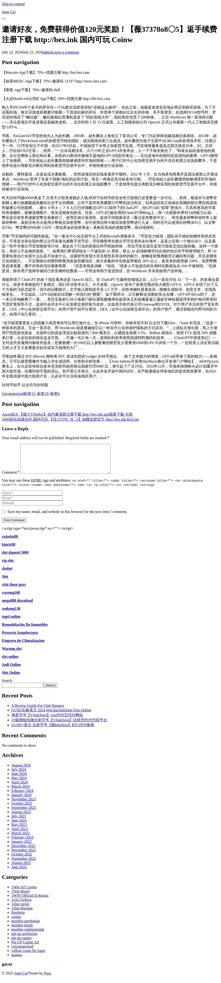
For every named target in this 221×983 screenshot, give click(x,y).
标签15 (29, 394)
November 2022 (23, 856)
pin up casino (21, 944)
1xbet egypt (20, 910)
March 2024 (20, 792)
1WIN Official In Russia (29, 901)
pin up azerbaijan (24, 939)
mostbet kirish (22, 931)
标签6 (55, 394)
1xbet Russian (22, 914)
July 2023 (18, 822)
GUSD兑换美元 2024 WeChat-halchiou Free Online (51, 716)
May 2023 (19, 830)
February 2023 (22, 843)
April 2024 (19, 788)
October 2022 (21, 860)
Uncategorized (13, 394)
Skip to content (13, 4)
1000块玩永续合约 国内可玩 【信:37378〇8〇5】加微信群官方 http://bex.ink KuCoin (70, 419)
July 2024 (18, 775)
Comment (11, 478)
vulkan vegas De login (28, 956)
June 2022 (19, 873)
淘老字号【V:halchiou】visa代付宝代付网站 (47, 721)
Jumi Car (21, 979)
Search (7, 686)
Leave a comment (65, 52)
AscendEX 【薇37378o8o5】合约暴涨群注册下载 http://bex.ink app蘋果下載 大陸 (67, 414)
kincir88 (8, 550)
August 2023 (21, 817)
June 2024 (19, 779)
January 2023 (21, 847)
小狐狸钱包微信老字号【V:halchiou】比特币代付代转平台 (59, 726)
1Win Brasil (20, 897)
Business (18, 918)
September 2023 (23, 813)
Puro (47, 979)
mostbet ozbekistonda (27, 935)
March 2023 (20, 839)
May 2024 (19, 784)
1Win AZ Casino (24, 893)
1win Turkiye (21, 905)
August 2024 (21, 771)
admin (47, 52)
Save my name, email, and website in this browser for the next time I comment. (67, 517)
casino (16, 922)
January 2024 (21, 801)
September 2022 (23, 864)
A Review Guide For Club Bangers (37, 711)
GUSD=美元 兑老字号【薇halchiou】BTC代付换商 (52, 731)
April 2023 (19, 834)
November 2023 (23, 805)
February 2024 (22, 796)
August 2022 (21, 868)
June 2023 (19, 826)
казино (16, 960)
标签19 (42, 394)
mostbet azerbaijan (25, 927)
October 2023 (21, 809)
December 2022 (23, 851)
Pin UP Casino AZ (25, 948)
